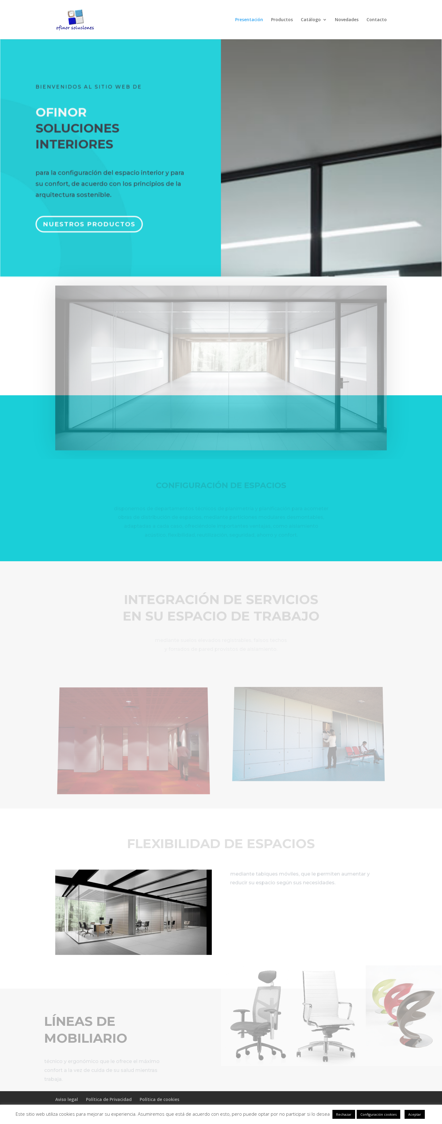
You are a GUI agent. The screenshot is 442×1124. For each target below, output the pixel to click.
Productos (282, 19)
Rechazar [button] (343, 1114)
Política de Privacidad (109, 1099)
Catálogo (311, 19)
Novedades (347, 19)
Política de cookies (159, 1099)
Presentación (249, 19)
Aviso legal (66, 1099)
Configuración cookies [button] (378, 1114)
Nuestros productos (91, 220)
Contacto (376, 19)
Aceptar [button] (414, 1114)
